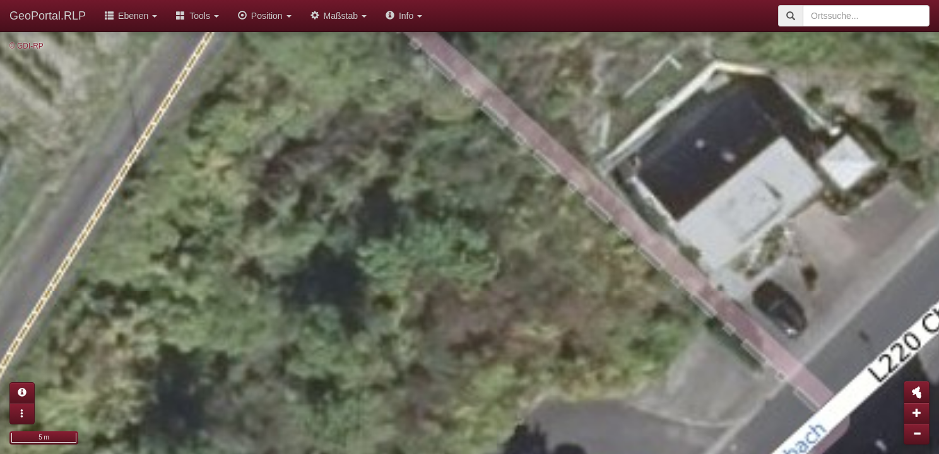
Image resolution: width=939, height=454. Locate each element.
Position (265, 16)
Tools (197, 16)
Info (404, 16)
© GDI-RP (26, 46)
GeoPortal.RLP (47, 15)
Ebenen (131, 16)
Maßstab (338, 16)
